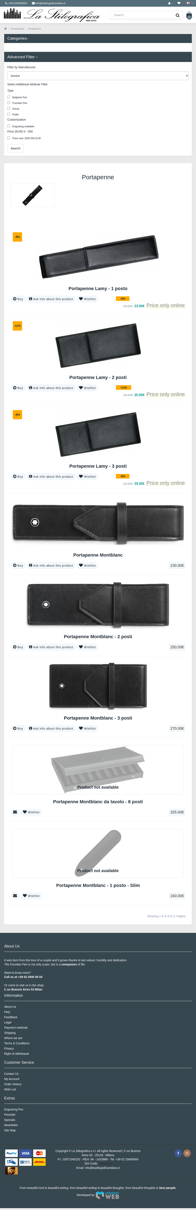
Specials (9, 1120)
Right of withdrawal (16, 1053)
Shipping (10, 1032)
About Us (10, 1006)
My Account (11, 1079)
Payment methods (16, 1027)
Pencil (13, 108)
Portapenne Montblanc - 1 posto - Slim (98, 885)
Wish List (10, 1089)
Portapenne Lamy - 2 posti (98, 377)
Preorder (9, 1114)
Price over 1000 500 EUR (24, 138)
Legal (7, 1022)
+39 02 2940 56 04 (30, 977)
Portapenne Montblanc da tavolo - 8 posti (98, 801)
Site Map (10, 1130)
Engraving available (20, 126)
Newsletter (11, 1125)
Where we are (13, 1038)
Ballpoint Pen (17, 97)
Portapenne (34, 28)
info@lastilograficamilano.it (102, 1168)
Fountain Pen (17, 103)
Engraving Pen (13, 1109)
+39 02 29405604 (127, 1159)
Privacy (9, 1048)
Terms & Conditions (16, 1043)
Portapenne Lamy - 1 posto (98, 288)
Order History (12, 1084)
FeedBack (10, 1017)
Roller (13, 114)
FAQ (7, 1012)
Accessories (17, 28)
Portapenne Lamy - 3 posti (98, 466)
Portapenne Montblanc (98, 555)
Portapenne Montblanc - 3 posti (98, 718)
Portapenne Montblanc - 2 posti (98, 636)
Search (15, 148)
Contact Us (11, 1073)
